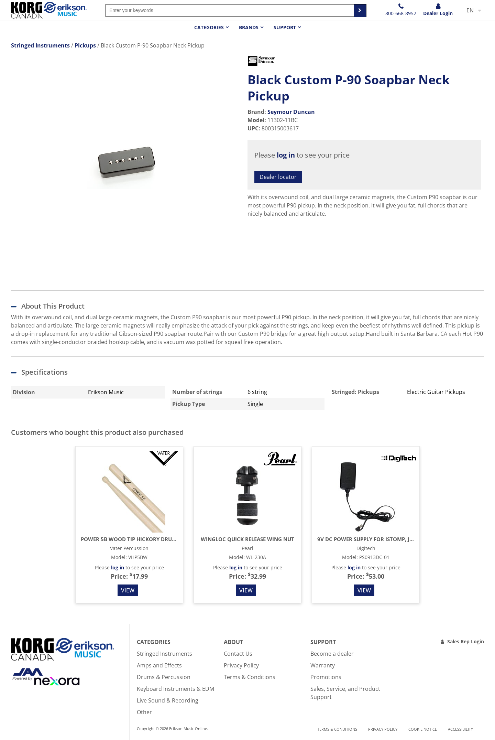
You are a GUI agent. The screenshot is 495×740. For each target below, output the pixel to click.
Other (144, 712)
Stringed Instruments (164, 653)
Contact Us (238, 653)
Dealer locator (278, 177)
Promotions (325, 677)
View (127, 590)
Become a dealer (332, 653)
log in (286, 155)
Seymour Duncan (291, 112)
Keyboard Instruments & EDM (175, 689)
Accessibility (460, 729)
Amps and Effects (159, 665)
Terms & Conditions (249, 677)
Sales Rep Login (465, 641)
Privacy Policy (241, 665)
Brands (248, 27)
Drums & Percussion (163, 677)
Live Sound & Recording (167, 700)
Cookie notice (422, 729)
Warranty (322, 665)
